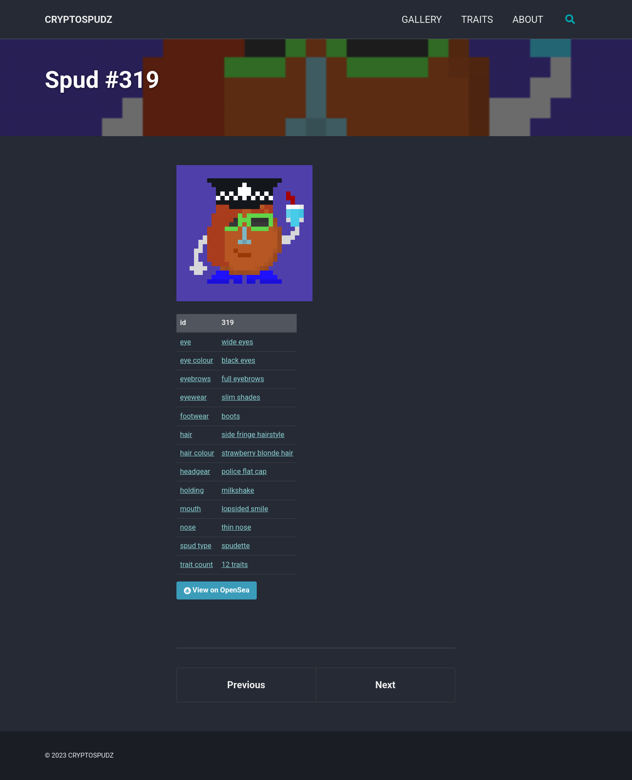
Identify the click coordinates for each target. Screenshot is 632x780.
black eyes (238, 360)
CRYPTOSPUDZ (78, 19)
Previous (246, 684)
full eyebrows (243, 379)
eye (185, 342)
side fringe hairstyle (253, 434)
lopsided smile (245, 509)
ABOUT (527, 19)
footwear (194, 416)
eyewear (193, 397)
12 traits (235, 564)
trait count (196, 564)
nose (188, 527)
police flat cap (244, 471)
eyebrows (195, 379)
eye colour (196, 360)
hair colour (197, 453)
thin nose (236, 527)
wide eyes (237, 342)
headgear (195, 471)
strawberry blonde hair (257, 453)
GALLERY (422, 19)
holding (192, 490)
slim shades (241, 397)
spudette (236, 546)
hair (186, 434)
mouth (190, 509)
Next (385, 684)
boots (231, 416)
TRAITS (477, 19)
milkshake (238, 490)
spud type (196, 546)
